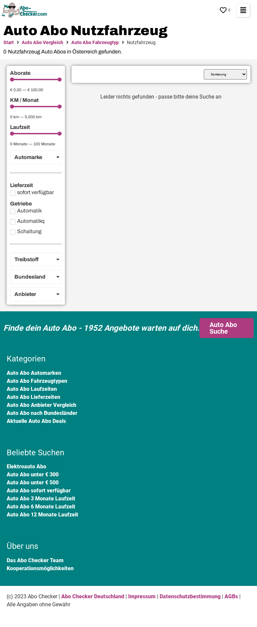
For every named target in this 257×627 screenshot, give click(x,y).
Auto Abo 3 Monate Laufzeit (41, 498)
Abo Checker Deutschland (92, 596)
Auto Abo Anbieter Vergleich (41, 405)
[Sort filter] (225, 74)
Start (8, 42)
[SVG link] (26, 10)
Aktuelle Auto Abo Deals (36, 421)
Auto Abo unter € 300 (33, 474)
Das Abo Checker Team (35, 560)
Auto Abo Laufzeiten (32, 389)
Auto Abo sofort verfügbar (39, 490)
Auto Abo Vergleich (42, 42)
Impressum (142, 596)
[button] (243, 10)
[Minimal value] (36, 79)
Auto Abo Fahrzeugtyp (95, 42)
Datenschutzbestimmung (190, 596)
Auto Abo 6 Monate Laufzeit (41, 506)
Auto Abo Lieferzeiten (33, 397)
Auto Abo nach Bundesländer (42, 413)
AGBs (231, 596)
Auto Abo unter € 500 (33, 482)
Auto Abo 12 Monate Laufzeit (42, 514)
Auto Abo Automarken (34, 373)
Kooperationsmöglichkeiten (40, 568)
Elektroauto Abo (26, 466)
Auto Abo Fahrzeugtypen (37, 381)
